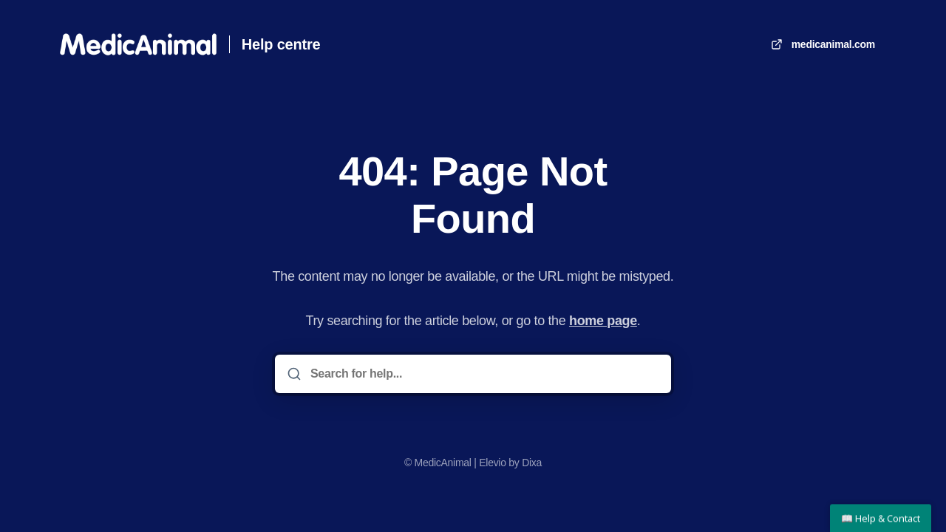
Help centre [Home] (281, 44)
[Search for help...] (483, 374)
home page (603, 320)
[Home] (138, 44)
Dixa (532, 462)
